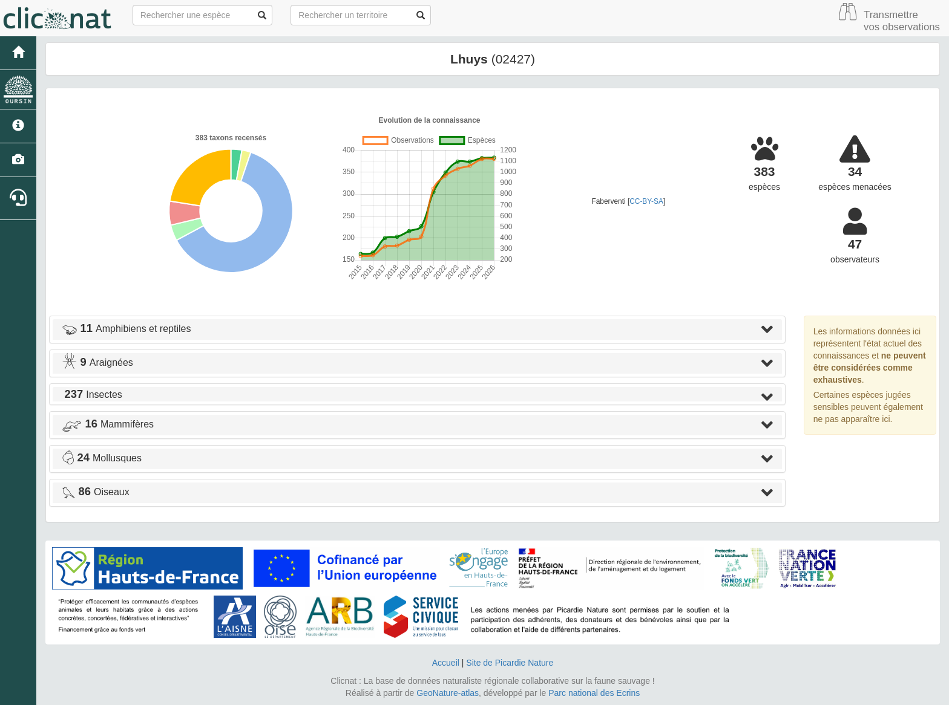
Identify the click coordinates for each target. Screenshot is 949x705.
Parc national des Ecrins (594, 693)
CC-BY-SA (646, 201)
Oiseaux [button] (96, 492)
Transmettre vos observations (902, 21)
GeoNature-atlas (447, 693)
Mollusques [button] (102, 458)
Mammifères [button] (108, 424)
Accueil (445, 663)
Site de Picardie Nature (509, 663)
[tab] (417, 329)
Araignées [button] (97, 362)
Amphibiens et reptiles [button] (126, 328)
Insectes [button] (92, 394)
